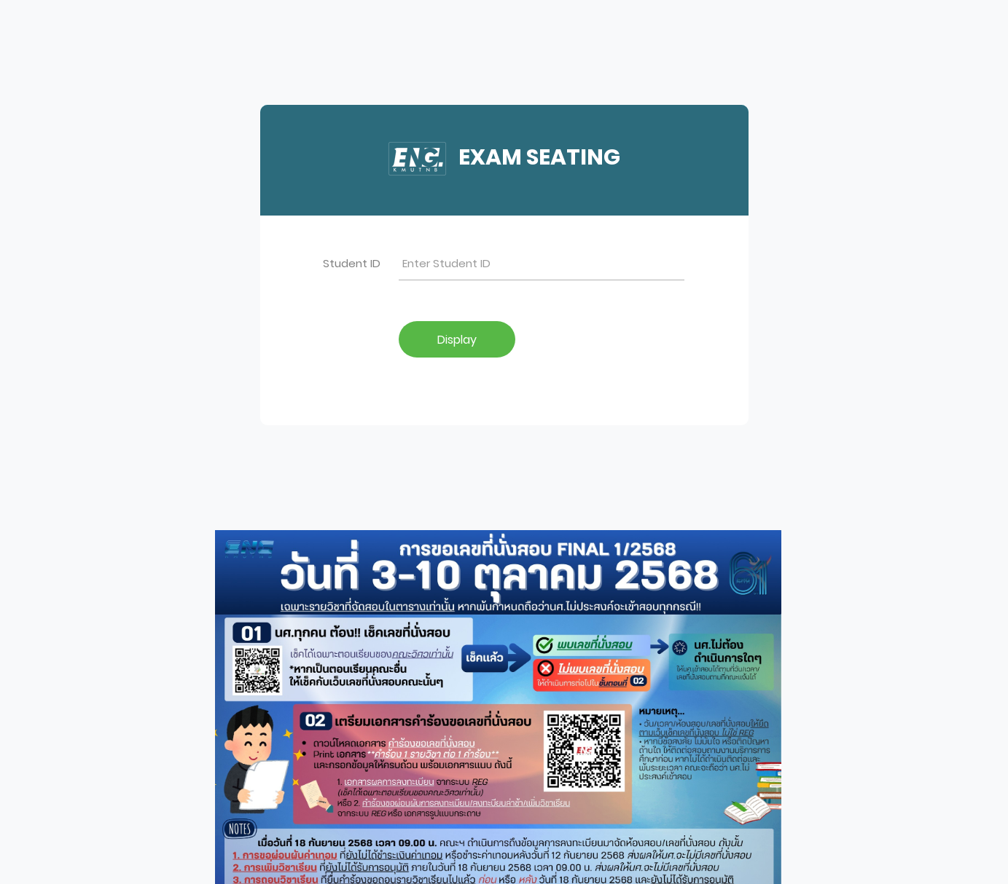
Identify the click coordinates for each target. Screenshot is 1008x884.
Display (457, 339)
